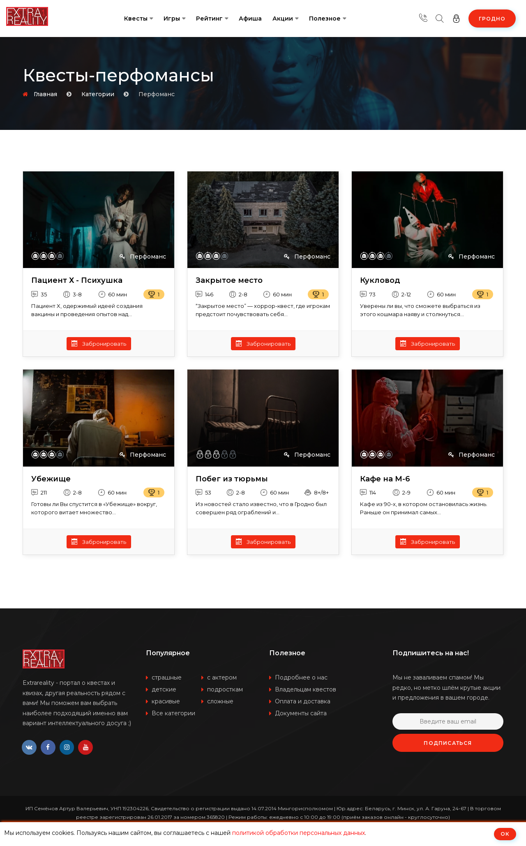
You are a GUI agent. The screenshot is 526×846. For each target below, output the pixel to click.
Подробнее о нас (301, 677)
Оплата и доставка (302, 701)
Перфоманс (143, 256)
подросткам (225, 689)
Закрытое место (229, 280)
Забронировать (99, 343)
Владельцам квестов (305, 689)
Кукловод (380, 280)
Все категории (173, 713)
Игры (172, 18)
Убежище (51, 479)
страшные (167, 677)
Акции (282, 18)
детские (164, 689)
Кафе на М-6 (385, 479)
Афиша (250, 18)
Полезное (325, 18)
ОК (505, 834)
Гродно (492, 19)
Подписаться (448, 743)
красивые (166, 701)
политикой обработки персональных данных (298, 833)
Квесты (136, 18)
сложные (220, 701)
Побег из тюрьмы (232, 479)
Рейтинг (209, 18)
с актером (222, 677)
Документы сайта (301, 713)
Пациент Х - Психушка (76, 280)
